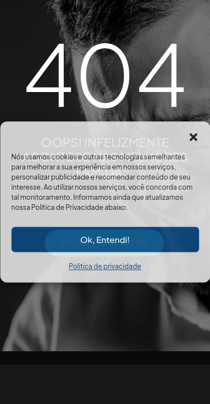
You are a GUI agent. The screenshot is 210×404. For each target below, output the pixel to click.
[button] (193, 135)
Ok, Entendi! (104, 239)
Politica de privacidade (105, 266)
